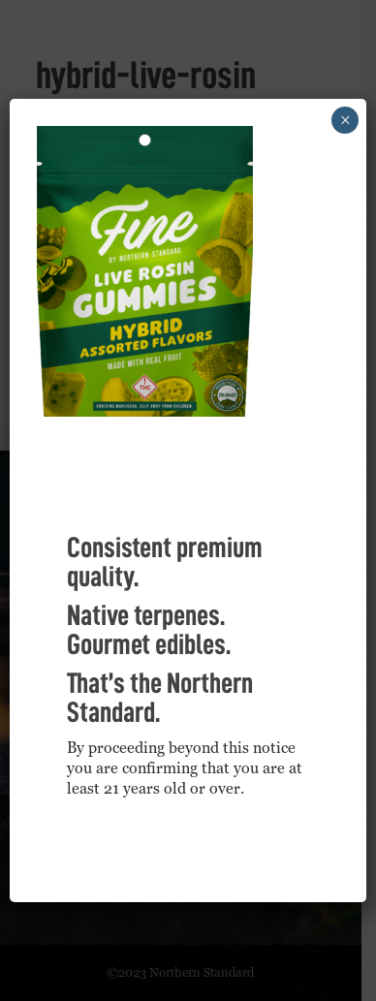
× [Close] (345, 120)
